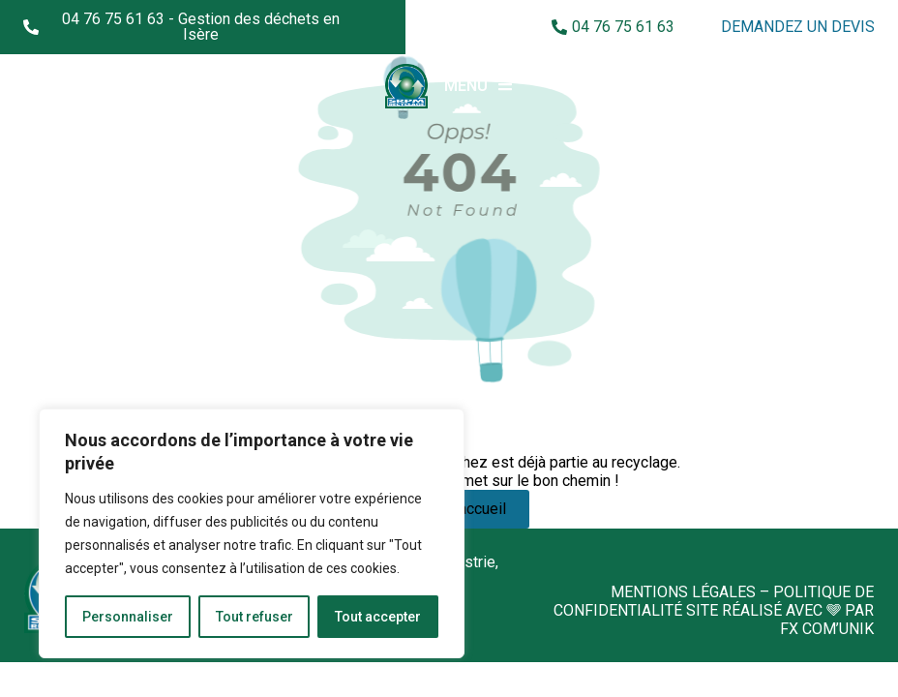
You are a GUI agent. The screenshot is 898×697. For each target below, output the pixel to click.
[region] (251, 533)
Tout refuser (254, 616)
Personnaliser (127, 616)
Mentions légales (683, 592)
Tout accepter (378, 616)
